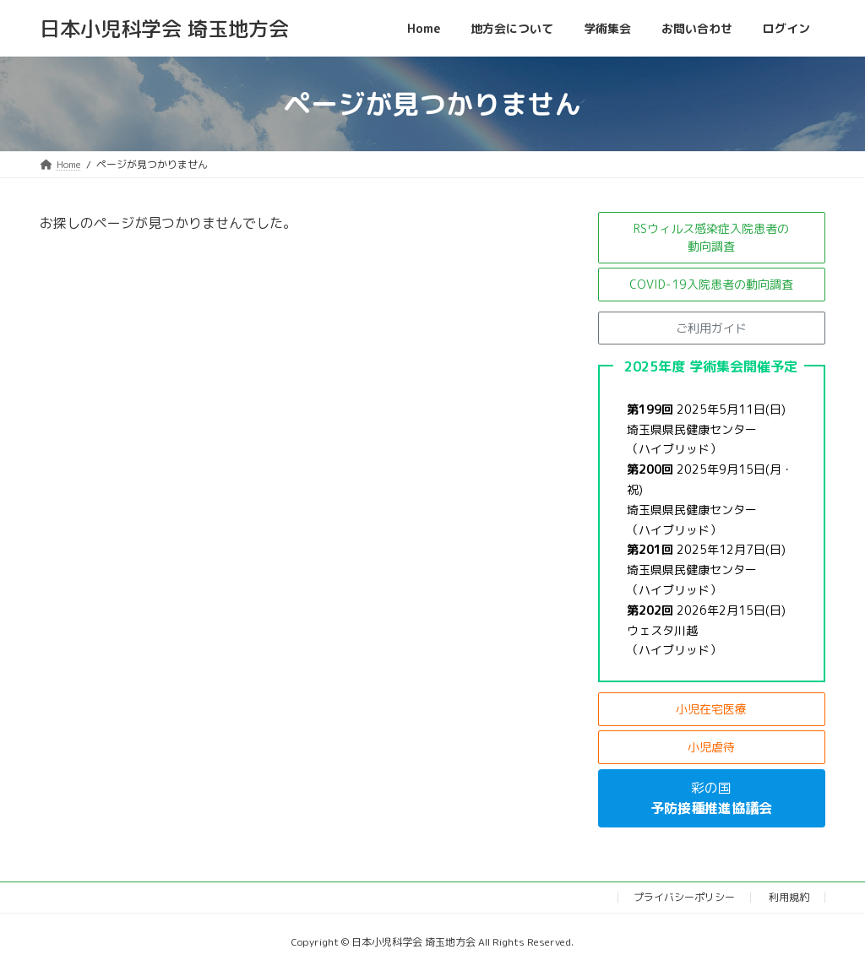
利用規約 (789, 897)
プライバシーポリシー (684, 897)
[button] (711, 237)
